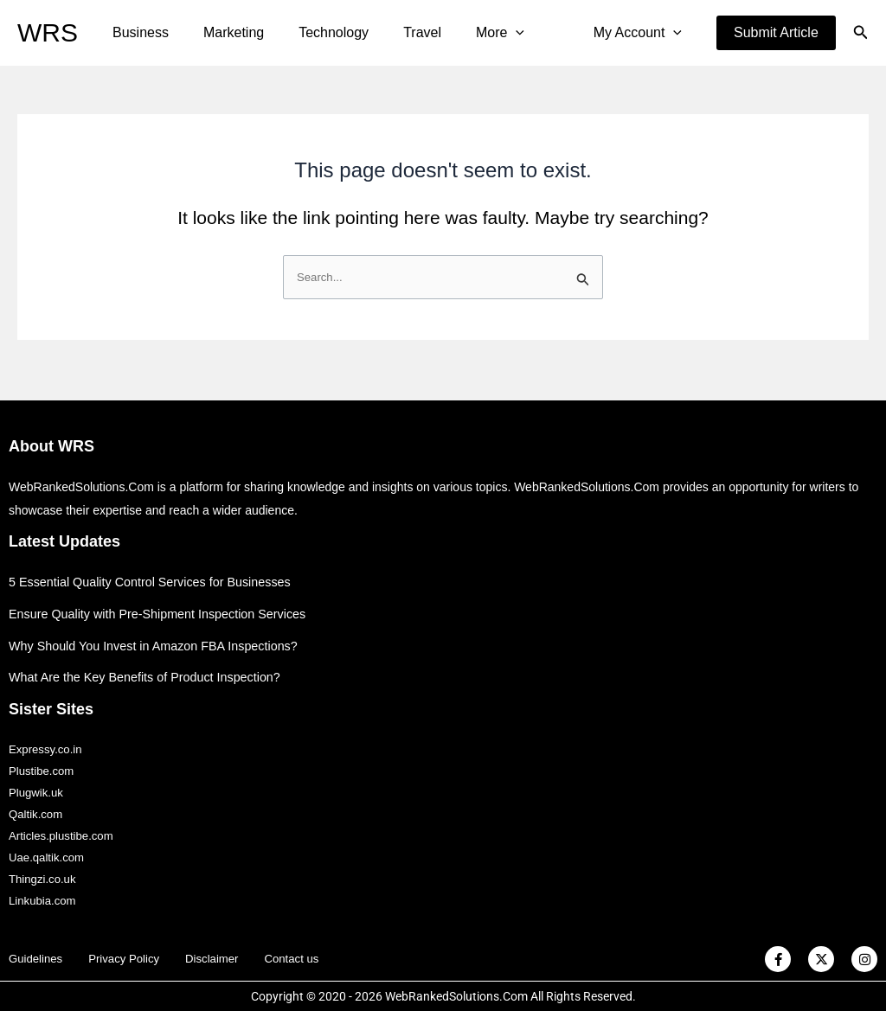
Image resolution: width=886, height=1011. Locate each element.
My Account (641, 33)
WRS (47, 32)
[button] (776, 33)
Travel (398, 32)
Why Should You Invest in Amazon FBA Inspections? (160, 634)
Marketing (223, 32)
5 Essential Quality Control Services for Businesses (156, 571)
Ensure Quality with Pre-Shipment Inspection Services (164, 602)
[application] (484, 33)
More (469, 33)
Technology (316, 32)
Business (137, 32)
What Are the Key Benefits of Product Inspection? (151, 666)
